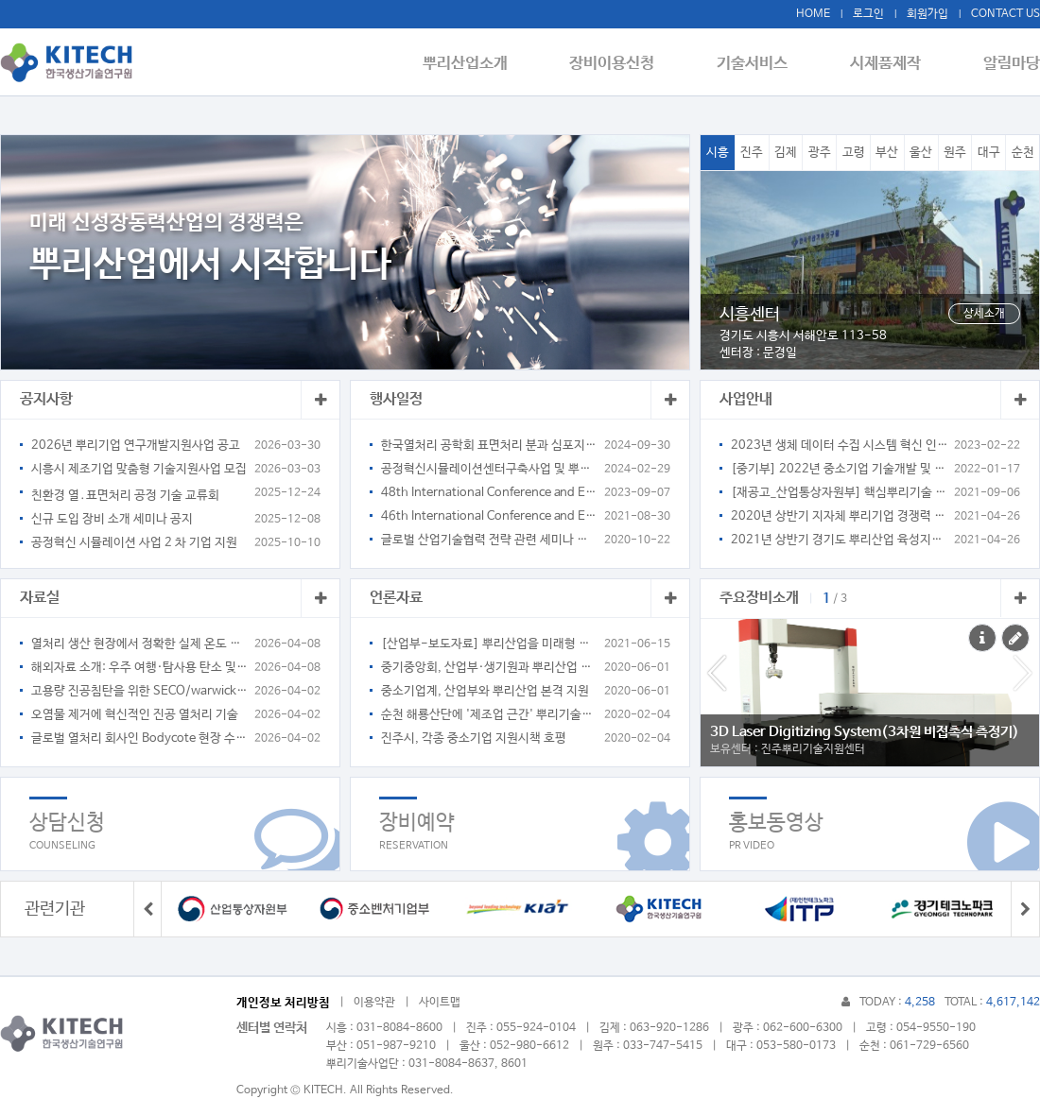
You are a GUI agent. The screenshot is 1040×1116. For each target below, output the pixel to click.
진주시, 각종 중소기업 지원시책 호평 (473, 738)
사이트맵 (439, 1002)
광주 (819, 153)
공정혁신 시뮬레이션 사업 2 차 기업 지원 (134, 543)
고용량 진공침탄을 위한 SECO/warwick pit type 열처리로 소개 (140, 691)
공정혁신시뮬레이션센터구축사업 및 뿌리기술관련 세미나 (489, 469)
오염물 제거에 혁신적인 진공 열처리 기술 (134, 715)
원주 (955, 153)
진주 (751, 153)
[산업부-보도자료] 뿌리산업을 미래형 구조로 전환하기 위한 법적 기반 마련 (489, 644)
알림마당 (1011, 63)
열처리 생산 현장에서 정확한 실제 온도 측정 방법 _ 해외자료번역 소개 (140, 644)
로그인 (868, 14)
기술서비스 (763, 63)
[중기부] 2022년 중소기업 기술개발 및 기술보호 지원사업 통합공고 (839, 469)
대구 (989, 153)
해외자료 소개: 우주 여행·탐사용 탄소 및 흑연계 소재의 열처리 (140, 668)
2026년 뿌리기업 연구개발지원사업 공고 (135, 445)
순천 (1023, 153)
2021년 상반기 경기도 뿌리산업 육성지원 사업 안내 (839, 540)
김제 (785, 153)
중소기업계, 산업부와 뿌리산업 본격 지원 (485, 691)
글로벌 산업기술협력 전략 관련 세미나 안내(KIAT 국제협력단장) (489, 540)
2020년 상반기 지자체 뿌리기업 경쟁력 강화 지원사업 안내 (839, 516)
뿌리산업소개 (486, 63)
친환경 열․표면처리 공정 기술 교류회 (125, 496)
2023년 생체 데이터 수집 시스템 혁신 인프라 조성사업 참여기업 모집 (839, 445)
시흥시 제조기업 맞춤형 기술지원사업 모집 (139, 469)
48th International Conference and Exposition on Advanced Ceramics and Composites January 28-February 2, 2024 (489, 493)
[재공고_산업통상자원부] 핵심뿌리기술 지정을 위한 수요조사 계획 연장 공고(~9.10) (839, 493)
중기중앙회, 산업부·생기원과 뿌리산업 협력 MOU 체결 (489, 668)
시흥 (717, 153)
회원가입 (927, 14)
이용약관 (374, 1002)
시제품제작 (891, 63)
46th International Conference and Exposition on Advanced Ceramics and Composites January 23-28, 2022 (489, 516)
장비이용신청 (628, 63)
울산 (921, 153)
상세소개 (984, 313)
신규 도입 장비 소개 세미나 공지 (112, 519)
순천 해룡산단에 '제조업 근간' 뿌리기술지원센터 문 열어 (489, 715)
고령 (853, 153)
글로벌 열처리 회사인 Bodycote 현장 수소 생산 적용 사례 (140, 738)
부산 (886, 153)
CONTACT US (1005, 14)
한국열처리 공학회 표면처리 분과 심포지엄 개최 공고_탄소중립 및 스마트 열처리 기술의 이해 (489, 445)
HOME (813, 14)
